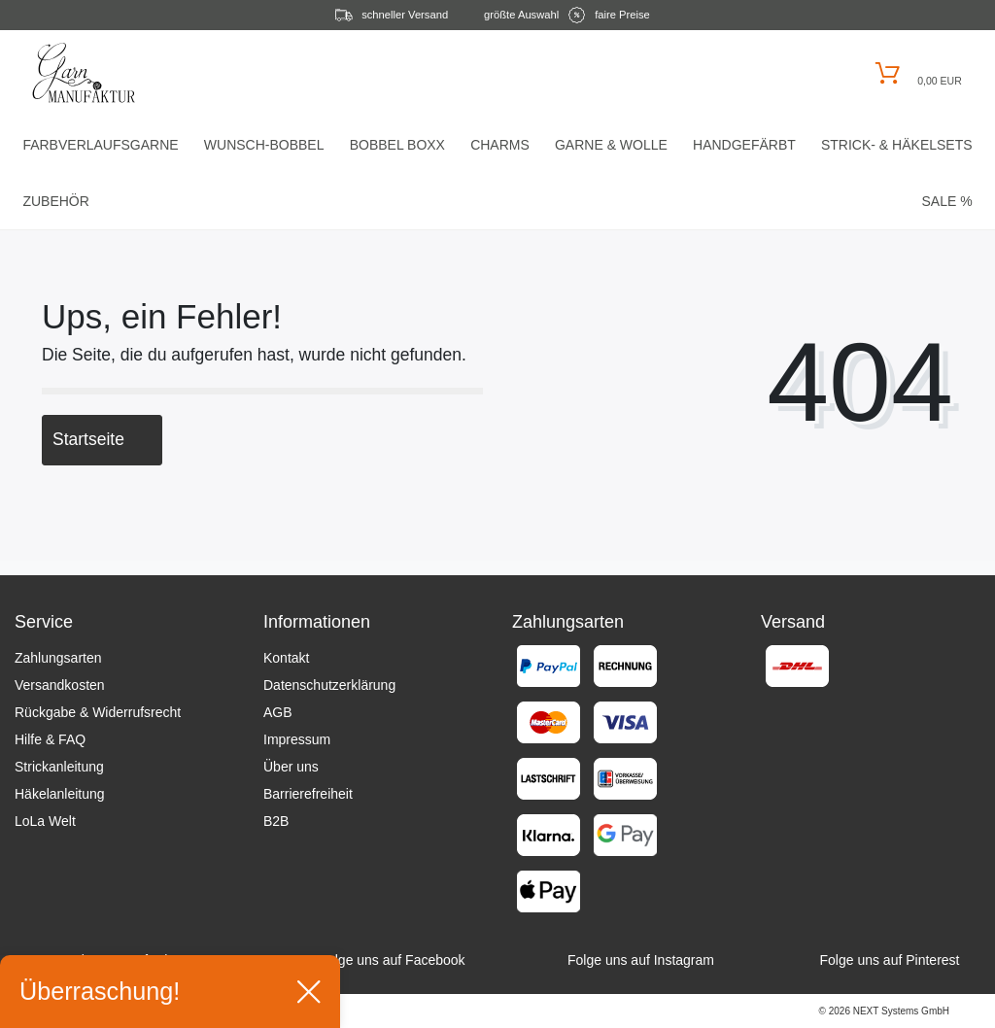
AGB (277, 712)
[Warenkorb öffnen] (916, 73)
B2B (276, 821)
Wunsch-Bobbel (264, 145)
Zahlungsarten (58, 658)
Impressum (296, 739)
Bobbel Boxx (397, 145)
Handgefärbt (744, 145)
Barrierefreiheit (308, 794)
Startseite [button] (102, 439)
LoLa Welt (45, 821)
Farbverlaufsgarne (100, 145)
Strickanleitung (59, 766)
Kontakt (286, 658)
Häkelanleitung (60, 794)
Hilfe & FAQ (50, 739)
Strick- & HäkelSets (897, 145)
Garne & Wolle (611, 145)
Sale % (946, 201)
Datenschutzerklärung (329, 685)
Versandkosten (60, 685)
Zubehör (55, 201)
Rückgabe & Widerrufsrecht (98, 712)
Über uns (291, 766)
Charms (500, 145)
